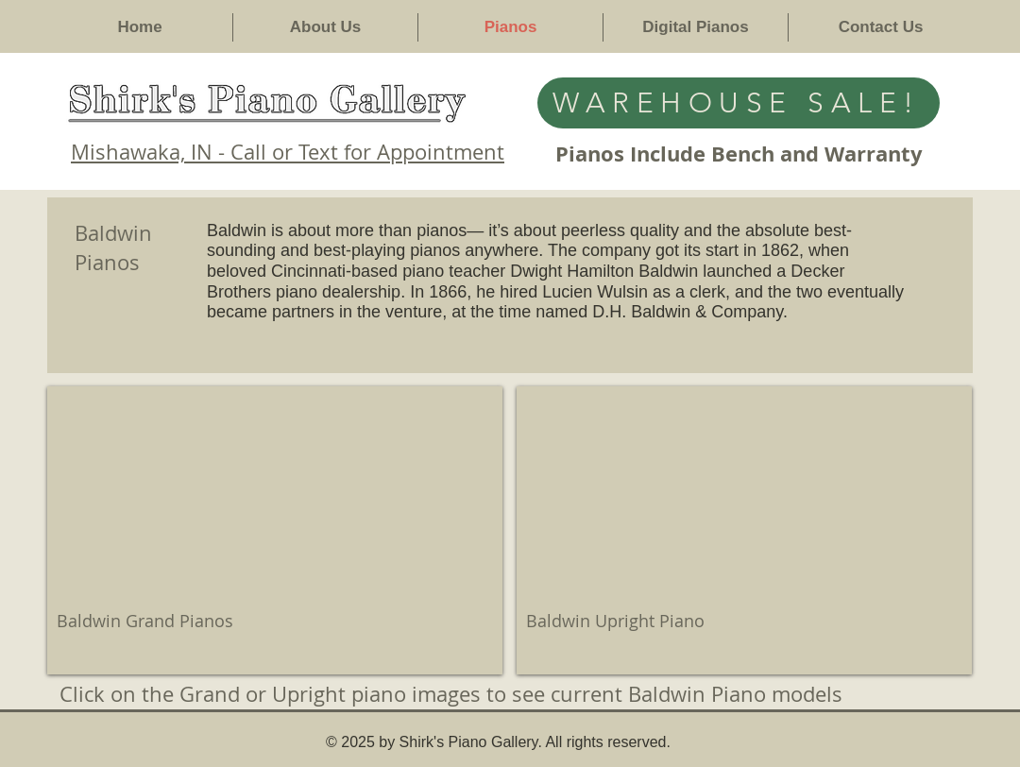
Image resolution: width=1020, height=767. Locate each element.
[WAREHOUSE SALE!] (738, 102)
